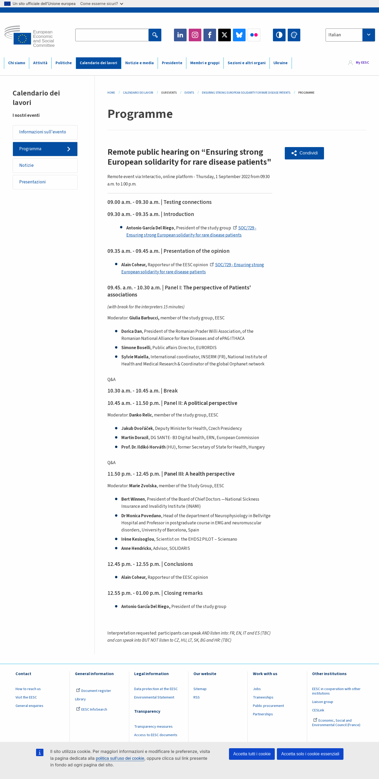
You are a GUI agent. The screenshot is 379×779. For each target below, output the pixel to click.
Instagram (195, 35)
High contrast (279, 35)
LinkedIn (180, 35)
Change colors (294, 35)
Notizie (26, 165)
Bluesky (239, 35)
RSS (196, 697)
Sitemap (200, 689)
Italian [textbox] (334, 35)
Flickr (254, 35)
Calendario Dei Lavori (138, 93)
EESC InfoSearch (91, 709)
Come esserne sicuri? (101, 3)
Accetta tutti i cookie (252, 754)
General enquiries (29, 705)
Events (189, 93)
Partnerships (263, 714)
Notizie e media (139, 63)
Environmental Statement (154, 697)
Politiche (64, 63)
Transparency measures (153, 726)
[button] (304, 153)
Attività (40, 63)
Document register (93, 690)
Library (80, 699)
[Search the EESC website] (112, 35)
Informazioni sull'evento (42, 132)
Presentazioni (32, 182)
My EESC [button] (362, 63)
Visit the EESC (26, 697)
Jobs (257, 689)
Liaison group (322, 702)
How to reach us (28, 689)
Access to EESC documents (155, 735)
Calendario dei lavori (98, 63)
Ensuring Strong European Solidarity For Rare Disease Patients (246, 93)
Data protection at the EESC (156, 689)
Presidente (172, 63)
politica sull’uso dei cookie (120, 758)
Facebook (209, 35)
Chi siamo (16, 63)
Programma (30, 149)
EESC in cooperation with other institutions (336, 691)
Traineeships (263, 697)
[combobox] (350, 35)
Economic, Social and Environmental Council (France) (336, 723)
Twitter (224, 35)
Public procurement (268, 705)
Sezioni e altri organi (247, 63)
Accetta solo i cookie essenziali (310, 754)
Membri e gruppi (205, 63)
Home (111, 93)
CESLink (318, 710)
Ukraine (280, 63)
